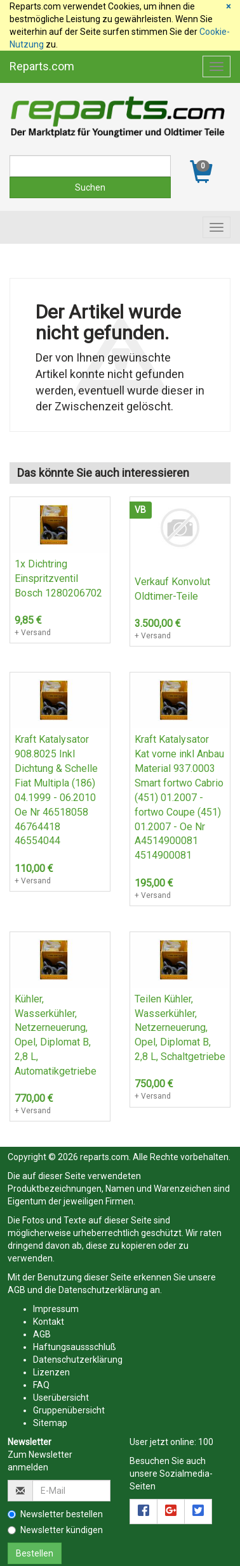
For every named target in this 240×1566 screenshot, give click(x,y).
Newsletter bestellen (55, 1514)
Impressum (56, 1309)
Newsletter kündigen (55, 1530)
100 (205, 1442)
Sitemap (50, 1423)
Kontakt (48, 1322)
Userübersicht (61, 1397)
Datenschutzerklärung (103, 1290)
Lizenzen (51, 1372)
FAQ (41, 1385)
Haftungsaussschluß (74, 1347)
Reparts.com (42, 66)
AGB (16, 1290)
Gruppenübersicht (69, 1410)
